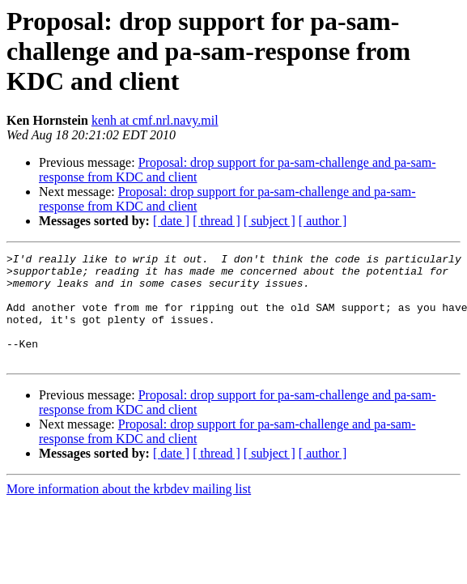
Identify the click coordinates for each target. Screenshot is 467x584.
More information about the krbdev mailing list (128, 511)
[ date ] (171, 221)
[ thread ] (216, 221)
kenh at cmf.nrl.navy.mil (155, 120)
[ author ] (323, 221)
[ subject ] (269, 221)
